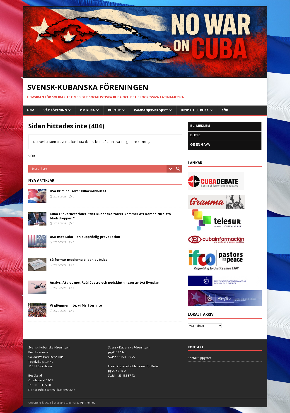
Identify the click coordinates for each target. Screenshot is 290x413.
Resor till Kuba (195, 110)
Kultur (114, 110)
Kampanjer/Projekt (151, 110)
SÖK (225, 110)
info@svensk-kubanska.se (56, 390)
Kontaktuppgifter (199, 358)
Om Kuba (87, 110)
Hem (30, 110)
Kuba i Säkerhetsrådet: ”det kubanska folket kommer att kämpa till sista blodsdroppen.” (110, 216)
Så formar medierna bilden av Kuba (78, 259)
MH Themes (87, 403)
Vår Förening (55, 110)
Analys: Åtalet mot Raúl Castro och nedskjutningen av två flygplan (104, 282)
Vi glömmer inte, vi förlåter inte (76, 305)
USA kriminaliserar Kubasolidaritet (78, 191)
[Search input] (98, 169)
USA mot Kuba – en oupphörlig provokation (85, 237)
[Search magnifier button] (178, 169)
